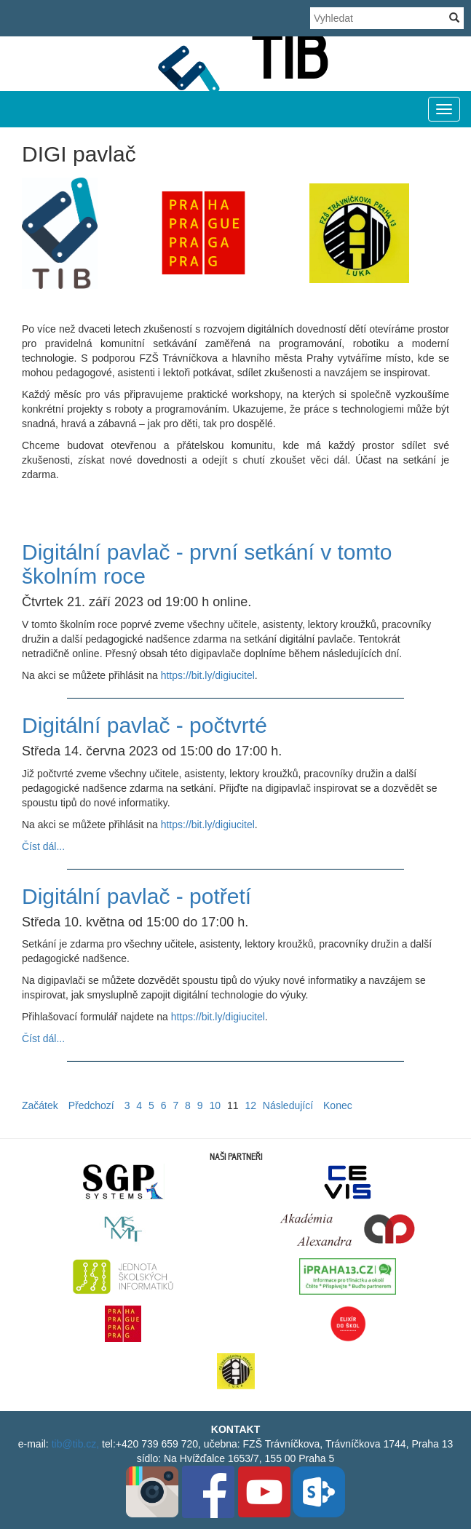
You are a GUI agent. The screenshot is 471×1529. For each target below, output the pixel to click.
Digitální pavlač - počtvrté (144, 725)
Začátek (40, 1105)
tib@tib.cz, (76, 1444)
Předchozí (91, 1105)
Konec (337, 1105)
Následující (288, 1105)
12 (250, 1105)
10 (215, 1105)
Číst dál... (43, 846)
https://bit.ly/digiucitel (208, 675)
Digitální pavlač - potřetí (136, 896)
